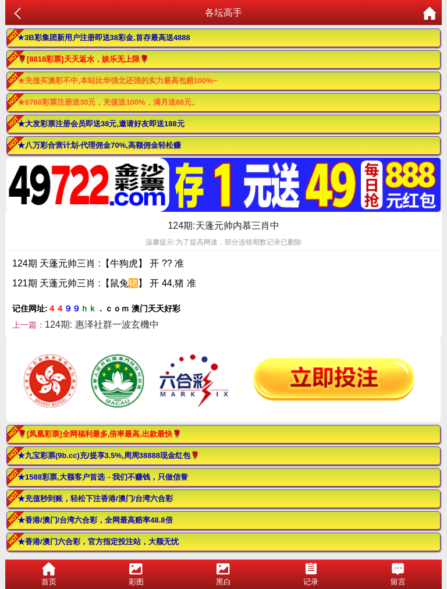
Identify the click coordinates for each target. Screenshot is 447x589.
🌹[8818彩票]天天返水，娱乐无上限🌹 (83, 59)
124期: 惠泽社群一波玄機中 (102, 324)
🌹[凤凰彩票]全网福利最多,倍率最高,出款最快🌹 (99, 434)
